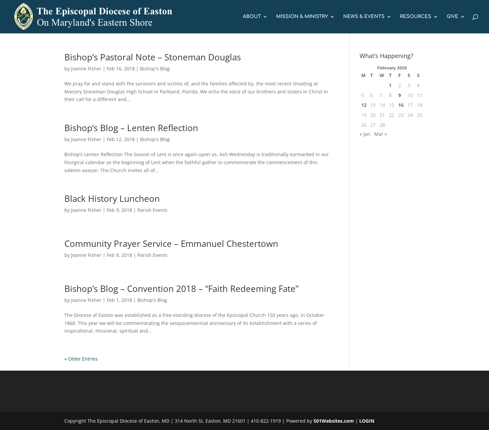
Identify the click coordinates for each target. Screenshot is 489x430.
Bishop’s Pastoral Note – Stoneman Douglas (152, 57)
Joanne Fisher (86, 68)
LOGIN (366, 421)
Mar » (380, 134)
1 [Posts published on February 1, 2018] (390, 85)
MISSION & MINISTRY (302, 16)
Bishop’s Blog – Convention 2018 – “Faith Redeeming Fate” (181, 289)
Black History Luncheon (112, 198)
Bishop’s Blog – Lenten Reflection (131, 128)
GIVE (452, 16)
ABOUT (252, 16)
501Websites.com (334, 421)
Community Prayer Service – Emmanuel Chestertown (171, 244)
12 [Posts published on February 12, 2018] (364, 105)
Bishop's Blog (155, 68)
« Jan (365, 134)
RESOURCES (415, 16)
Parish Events (152, 210)
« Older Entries (81, 359)
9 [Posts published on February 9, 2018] (399, 95)
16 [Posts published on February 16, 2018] (401, 105)
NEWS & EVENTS (364, 16)
